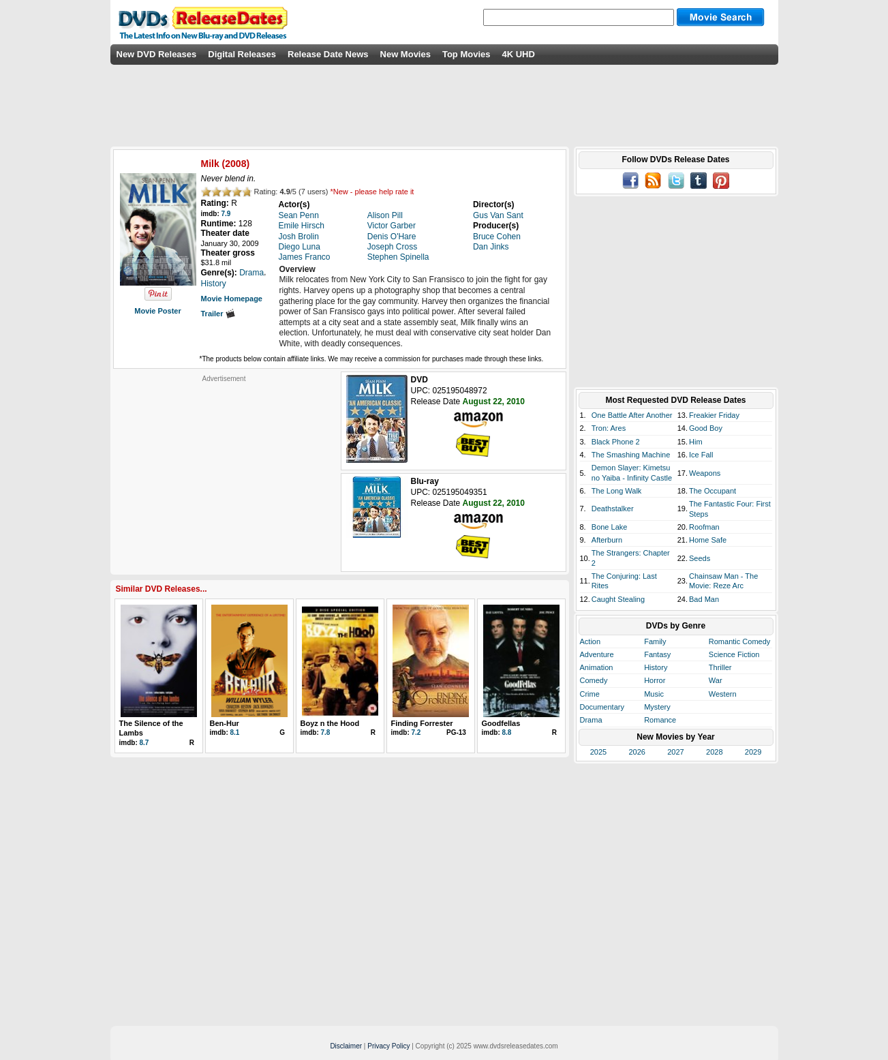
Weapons (704, 473)
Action (590, 641)
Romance (660, 720)
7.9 (226, 213)
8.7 (144, 742)
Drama (591, 720)
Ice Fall (701, 455)
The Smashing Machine (631, 455)
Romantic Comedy (739, 641)
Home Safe (707, 540)
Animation (596, 667)
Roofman (704, 527)
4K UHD (518, 54)
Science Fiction (734, 654)
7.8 (326, 732)
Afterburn (607, 540)
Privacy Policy (388, 1046)
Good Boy (705, 428)
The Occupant (712, 491)
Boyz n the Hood (330, 723)
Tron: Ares (609, 428)
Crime (590, 694)
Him (696, 442)
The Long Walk (617, 491)
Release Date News (328, 54)
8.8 (507, 732)
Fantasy (657, 654)
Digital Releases (242, 54)
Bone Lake (610, 527)
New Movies (405, 54)
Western (723, 694)
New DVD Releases (157, 54)
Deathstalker (613, 508)
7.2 (416, 732)
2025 (598, 752)
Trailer (218, 313)
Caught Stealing (618, 599)
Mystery (657, 707)
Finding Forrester (422, 723)
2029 (753, 752)
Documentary (602, 707)
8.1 (235, 732)
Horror (654, 680)
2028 (714, 752)
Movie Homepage (231, 298)
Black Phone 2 (616, 442)
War (715, 680)
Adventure (597, 654)
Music (654, 694)
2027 (675, 752)
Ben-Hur (224, 723)
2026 (636, 752)
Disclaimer (346, 1046)
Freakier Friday (714, 415)
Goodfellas (501, 723)
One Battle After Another (632, 415)
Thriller (720, 667)
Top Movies (466, 54)
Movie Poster (157, 311)
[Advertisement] (224, 468)
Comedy (594, 680)
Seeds (699, 558)
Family (655, 641)
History (655, 667)
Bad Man (704, 599)
